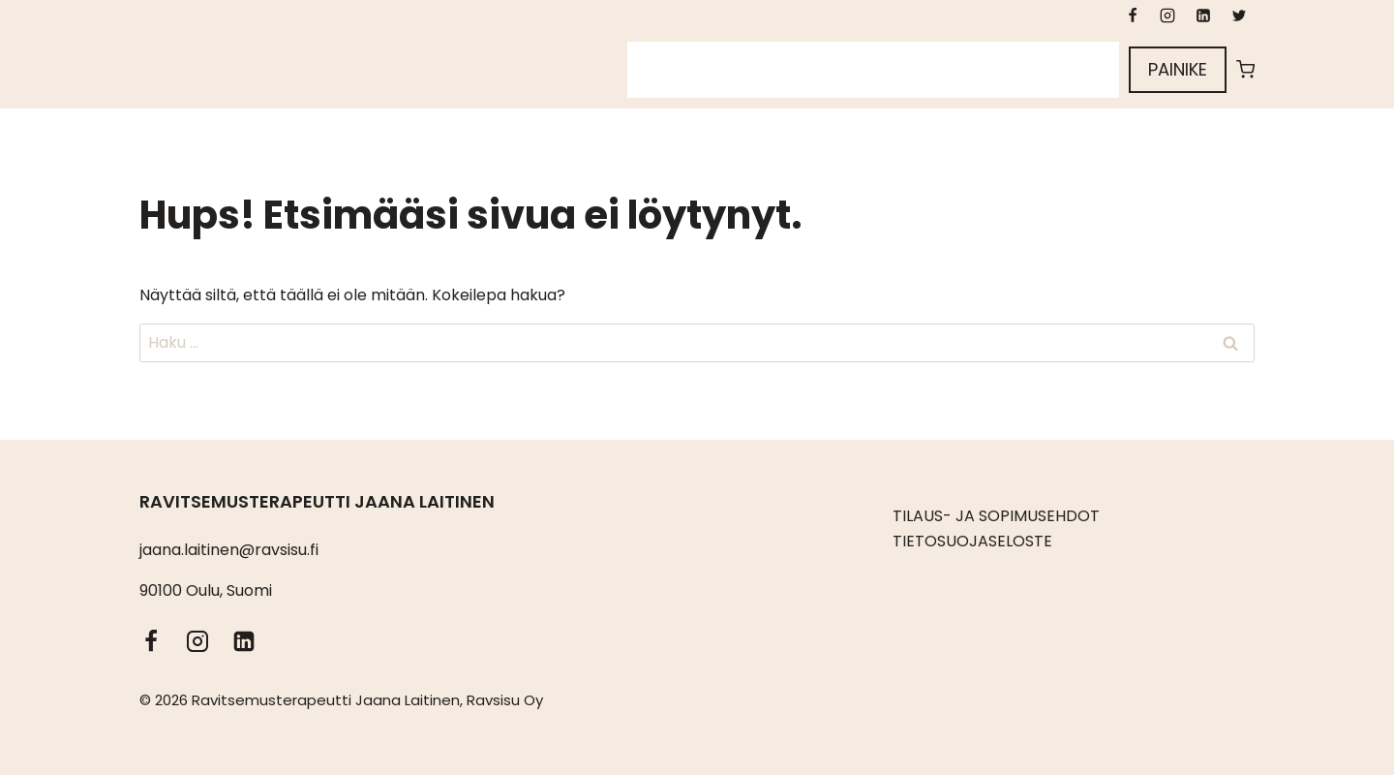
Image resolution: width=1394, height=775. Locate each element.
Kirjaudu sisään (1043, 69)
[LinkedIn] (1203, 15)
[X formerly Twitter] (1239, 15)
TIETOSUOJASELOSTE (972, 541)
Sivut (740, 69)
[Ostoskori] (1245, 69)
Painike (1177, 69)
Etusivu (667, 69)
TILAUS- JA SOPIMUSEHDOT (996, 516)
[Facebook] (1132, 15)
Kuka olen (822, 69)
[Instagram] (1167, 15)
